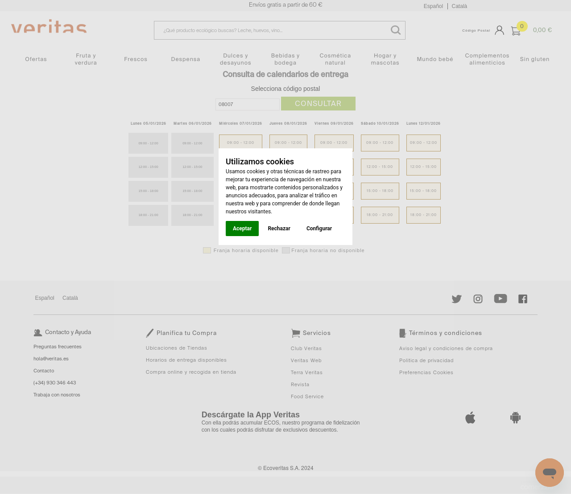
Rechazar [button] (279, 228)
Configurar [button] (319, 228)
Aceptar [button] (242, 228)
